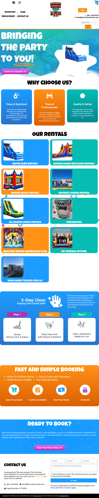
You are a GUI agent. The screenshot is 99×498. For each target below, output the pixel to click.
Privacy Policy (37, 496)
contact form (39, 476)
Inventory (11, 12)
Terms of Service (65, 488)
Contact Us (22, 16)
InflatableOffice (64, 496)
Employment (8, 16)
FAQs (22, 12)
